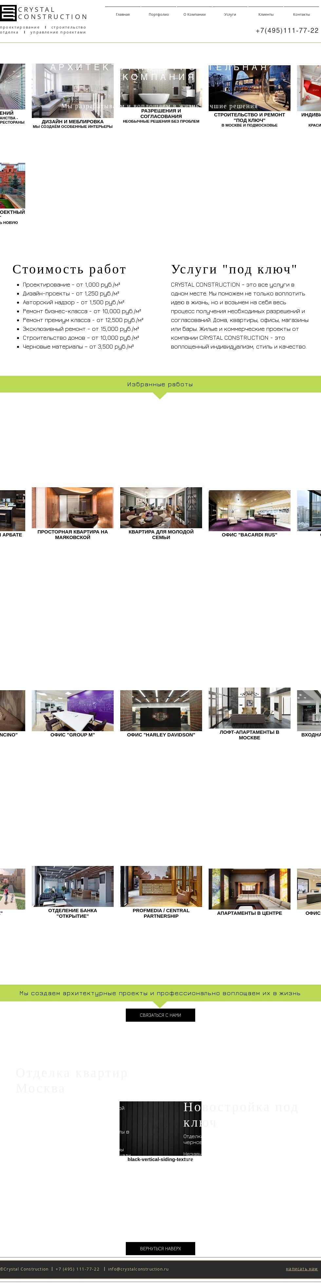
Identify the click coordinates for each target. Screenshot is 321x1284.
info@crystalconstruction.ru (138, 1269)
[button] (302, 1269)
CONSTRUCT (44, 16)
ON (81, 16)
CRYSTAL (37, 9)
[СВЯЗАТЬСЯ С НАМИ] (160, 1015)
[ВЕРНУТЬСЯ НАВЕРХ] (160, 1248)
